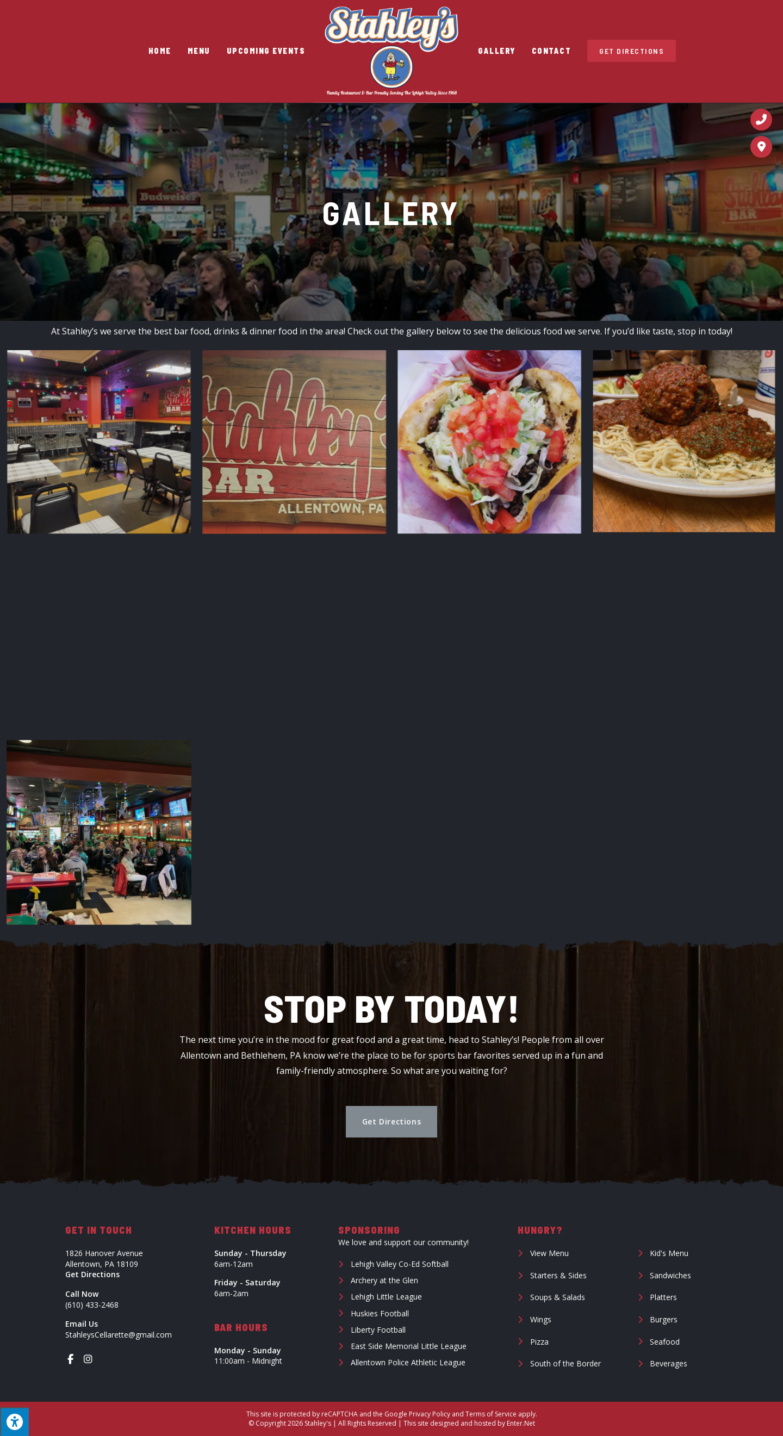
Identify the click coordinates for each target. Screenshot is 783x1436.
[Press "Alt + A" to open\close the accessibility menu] (14, 1421)
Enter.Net (521, 1423)
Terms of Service (491, 1414)
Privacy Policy (429, 1414)
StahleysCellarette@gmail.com (118, 1334)
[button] (391, 1121)
